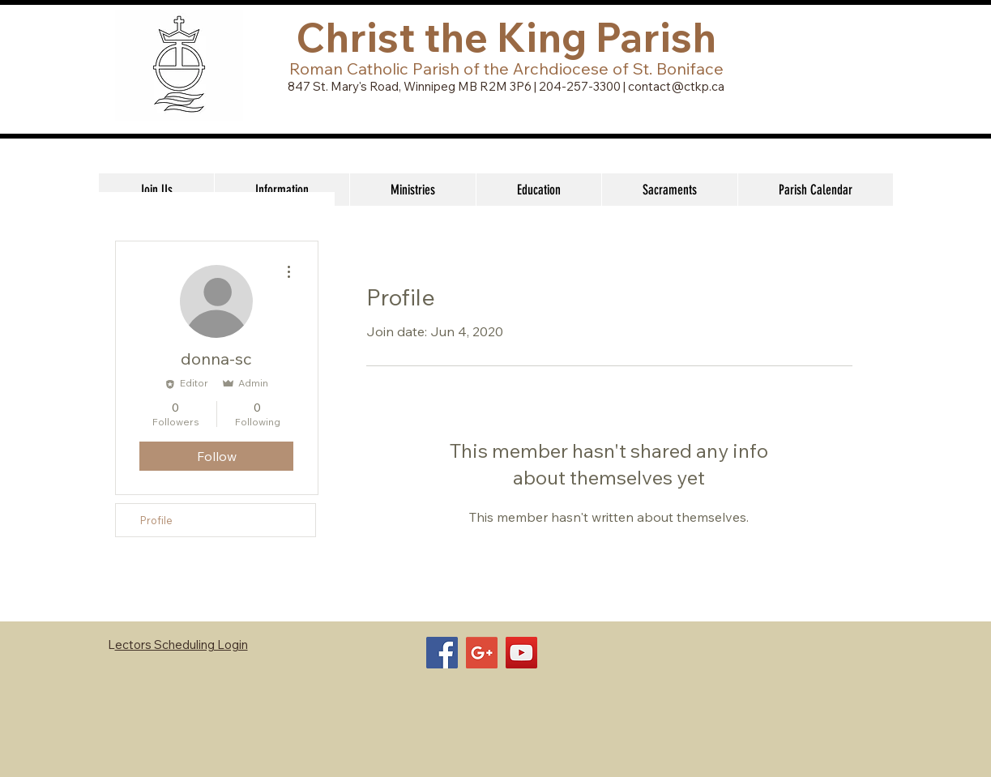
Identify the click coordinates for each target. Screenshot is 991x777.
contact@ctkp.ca (676, 86)
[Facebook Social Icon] (442, 652)
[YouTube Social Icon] (521, 652)
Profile (156, 520)
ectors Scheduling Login (181, 644)
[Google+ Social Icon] (482, 652)
